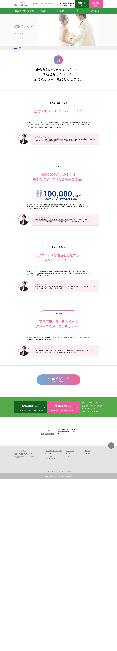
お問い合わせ (94, 11)
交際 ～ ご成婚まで (58, 551)
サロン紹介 (60, 11)
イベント (78, 11)
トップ (15, 48)
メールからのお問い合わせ (90, 583)
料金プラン (69, 625)
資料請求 (87, 625)
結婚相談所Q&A (50, 630)
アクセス (47, 642)
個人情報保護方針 (67, 642)
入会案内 (44, 11)
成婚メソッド (70, 622)
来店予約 (87, 622)
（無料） (81, 4)
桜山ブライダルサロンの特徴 (24, 11)
